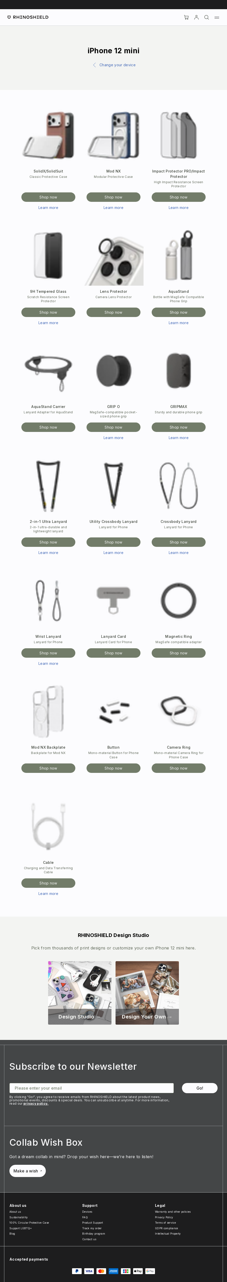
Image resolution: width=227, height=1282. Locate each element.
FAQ (85, 1217)
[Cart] (186, 17)
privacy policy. (36, 1103)
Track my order (92, 1228)
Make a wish (27, 1170)
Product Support (92, 1222)
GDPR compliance (166, 1228)
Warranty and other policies (173, 1211)
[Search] (206, 17)
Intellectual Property (168, 1233)
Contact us (89, 1239)
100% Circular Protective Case (29, 1222)
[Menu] (216, 17)
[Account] (196, 17)
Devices (87, 1211)
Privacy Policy (164, 1217)
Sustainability (18, 1217)
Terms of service (165, 1222)
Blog (12, 1233)
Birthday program (93, 1233)
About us (15, 1211)
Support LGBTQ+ (20, 1228)
